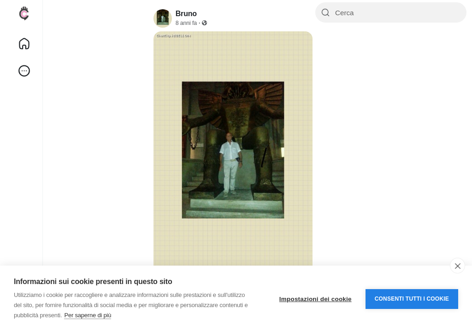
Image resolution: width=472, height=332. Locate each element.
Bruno (186, 14)
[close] (457, 265)
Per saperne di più (87, 315)
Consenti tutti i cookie (412, 299)
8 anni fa (186, 23)
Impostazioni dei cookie (315, 299)
